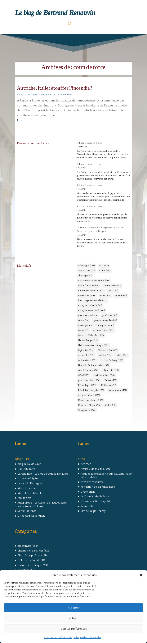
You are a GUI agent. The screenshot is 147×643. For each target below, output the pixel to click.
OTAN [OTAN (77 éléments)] (83, 375)
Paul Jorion (24, 498)
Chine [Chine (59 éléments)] (104, 270)
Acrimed (86, 464)
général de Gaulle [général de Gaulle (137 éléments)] (105, 320)
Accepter (74, 607)
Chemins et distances (30, 550)
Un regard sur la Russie (31, 515)
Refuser (73, 618)
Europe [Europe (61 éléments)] (121, 295)
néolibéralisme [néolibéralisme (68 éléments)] (88, 370)
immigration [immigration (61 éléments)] (105, 325)
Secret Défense (26, 511)
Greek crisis (88, 491)
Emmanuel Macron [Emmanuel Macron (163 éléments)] (90, 290)
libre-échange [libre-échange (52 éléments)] (87, 340)
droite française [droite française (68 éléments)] (88, 285)
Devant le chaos (93, 143)
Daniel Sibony (26, 469)
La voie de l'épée (27, 478)
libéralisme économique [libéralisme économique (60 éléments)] (93, 345)
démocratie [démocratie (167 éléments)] (112, 285)
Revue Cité (87, 506)
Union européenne (42, 94)
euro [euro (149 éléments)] (105, 295)
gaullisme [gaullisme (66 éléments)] (109, 315)
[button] (141, 575)
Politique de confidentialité (58, 637)
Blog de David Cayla (29, 464)
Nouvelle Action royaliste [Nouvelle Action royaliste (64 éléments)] (93, 365)
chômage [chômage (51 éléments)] (85, 275)
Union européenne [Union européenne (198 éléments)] (90, 400)
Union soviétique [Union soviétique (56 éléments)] (89, 405)
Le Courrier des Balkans (95, 496)
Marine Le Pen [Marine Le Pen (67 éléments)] (107, 350)
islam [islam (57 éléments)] (83, 330)
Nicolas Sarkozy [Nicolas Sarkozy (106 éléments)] (112, 360)
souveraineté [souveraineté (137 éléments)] (117, 390)
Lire (19, 120)
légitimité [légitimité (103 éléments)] (85, 350)
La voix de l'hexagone (30, 483)
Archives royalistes (92, 482)
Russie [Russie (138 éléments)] (111, 380)
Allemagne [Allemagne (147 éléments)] (86, 265)
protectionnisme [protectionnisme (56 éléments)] (89, 380)
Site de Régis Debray (93, 511)
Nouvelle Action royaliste (96, 501)
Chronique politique (29, 555)
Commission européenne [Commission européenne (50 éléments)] (93, 280)
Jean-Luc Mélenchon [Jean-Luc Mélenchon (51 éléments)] (91, 335)
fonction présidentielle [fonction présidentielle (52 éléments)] (92, 300)
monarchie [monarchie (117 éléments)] (86, 355)
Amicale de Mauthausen (95, 469)
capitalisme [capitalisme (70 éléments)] (86, 270)
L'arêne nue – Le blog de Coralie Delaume (43, 473)
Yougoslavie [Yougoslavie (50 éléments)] (86, 410)
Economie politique (29, 565)
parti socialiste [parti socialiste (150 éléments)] (104, 375)
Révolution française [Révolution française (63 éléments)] (91, 390)
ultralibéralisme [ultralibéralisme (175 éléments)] (89, 395)
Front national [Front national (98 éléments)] (87, 315)
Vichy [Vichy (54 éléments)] (110, 405)
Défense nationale (28, 560)
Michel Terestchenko (30, 493)
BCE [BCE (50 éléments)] (104, 265)
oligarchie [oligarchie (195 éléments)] (110, 370)
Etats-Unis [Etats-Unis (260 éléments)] (86, 295)
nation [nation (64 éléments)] (121, 355)
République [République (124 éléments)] (87, 385)
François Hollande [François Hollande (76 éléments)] (90, 305)
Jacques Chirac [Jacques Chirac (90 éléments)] (103, 330)
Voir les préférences (73, 628)
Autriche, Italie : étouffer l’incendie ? (54, 87)
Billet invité (24, 545)
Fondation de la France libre (98, 486)
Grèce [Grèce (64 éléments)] (83, 320)
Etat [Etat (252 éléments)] (113, 290)
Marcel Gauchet (27, 488)
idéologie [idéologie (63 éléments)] (85, 325)
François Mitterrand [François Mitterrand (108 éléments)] (91, 310)
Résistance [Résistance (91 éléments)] (108, 385)
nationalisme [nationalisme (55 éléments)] (87, 360)
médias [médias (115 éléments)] (105, 355)
